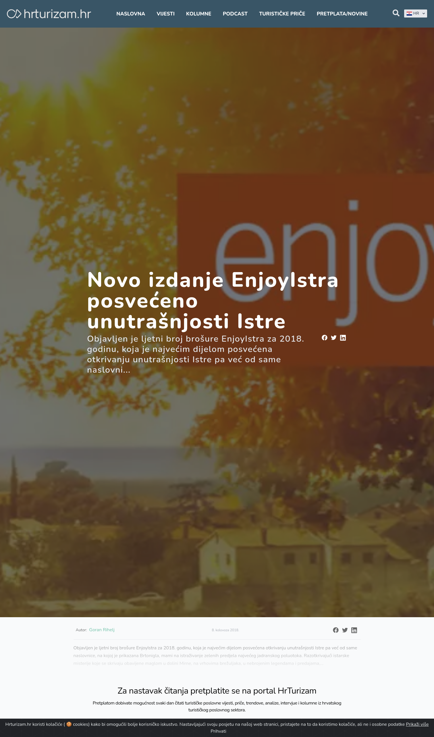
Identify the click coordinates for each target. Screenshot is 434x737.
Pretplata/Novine (342, 13)
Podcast (235, 13)
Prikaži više (417, 724)
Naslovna (130, 13)
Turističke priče (282, 13)
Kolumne (198, 13)
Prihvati (218, 731)
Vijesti (165, 13)
